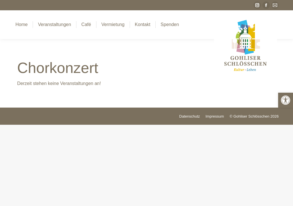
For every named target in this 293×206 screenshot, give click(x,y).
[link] (285, 100)
